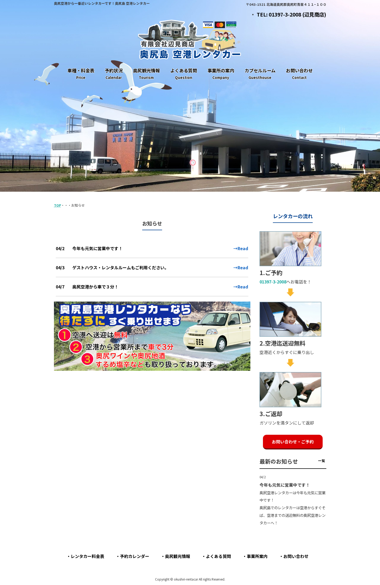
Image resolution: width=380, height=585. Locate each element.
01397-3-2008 (273, 281)
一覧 (321, 460)
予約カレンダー (134, 556)
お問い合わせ (296, 556)
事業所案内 (257, 556)
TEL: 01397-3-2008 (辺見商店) (291, 14)
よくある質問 (218, 556)
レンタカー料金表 (87, 556)
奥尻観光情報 (177, 556)
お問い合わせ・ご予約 (293, 441)
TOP (57, 205)
